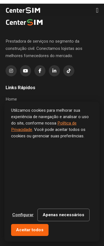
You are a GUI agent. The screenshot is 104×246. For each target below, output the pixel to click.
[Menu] (97, 10)
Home (11, 99)
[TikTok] (68, 70)
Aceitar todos (30, 229)
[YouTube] (25, 70)
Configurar (23, 214)
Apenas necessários (63, 214)
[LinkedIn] (54, 70)
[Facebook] (39, 70)
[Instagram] (11, 70)
